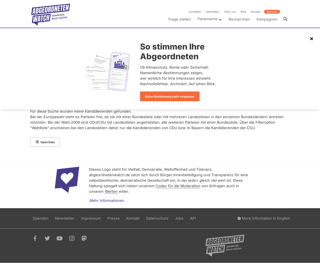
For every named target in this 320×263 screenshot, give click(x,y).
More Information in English (264, 218)
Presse (113, 218)
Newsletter (212, 11)
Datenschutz (157, 218)
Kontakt (255, 11)
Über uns (230, 11)
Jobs (179, 218)
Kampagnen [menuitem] (267, 19)
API (193, 218)
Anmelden (195, 11)
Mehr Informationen (107, 200)
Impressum (91, 218)
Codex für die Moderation (178, 186)
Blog (243, 11)
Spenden (272, 11)
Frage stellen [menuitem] (179, 19)
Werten (111, 191)
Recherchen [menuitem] (239, 19)
